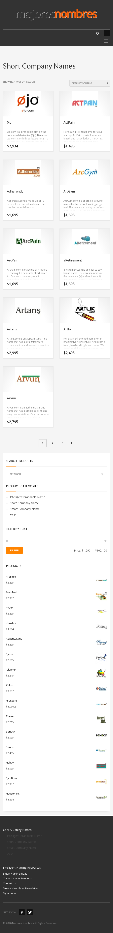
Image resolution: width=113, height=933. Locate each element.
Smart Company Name (25, 509)
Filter (14, 550)
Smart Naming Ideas (15, 873)
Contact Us (9, 883)
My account (10, 893)
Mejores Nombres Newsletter (20, 888)
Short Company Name (24, 503)
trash (13, 515)
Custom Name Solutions (17, 878)
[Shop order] (89, 83)
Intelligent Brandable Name (27, 497)
